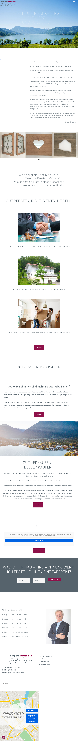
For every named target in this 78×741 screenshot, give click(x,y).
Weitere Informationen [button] (39, 544)
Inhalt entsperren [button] (39, 540)
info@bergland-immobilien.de (15, 673)
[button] (39, 347)
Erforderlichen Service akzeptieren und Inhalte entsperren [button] (32, 718)
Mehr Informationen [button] (13, 720)
